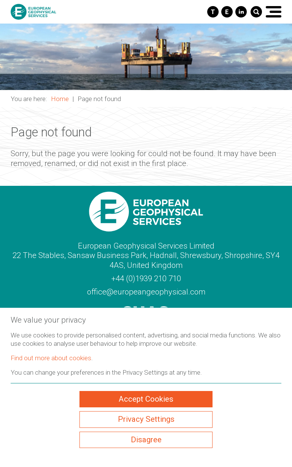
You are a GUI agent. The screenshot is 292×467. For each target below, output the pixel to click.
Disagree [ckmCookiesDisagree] (146, 439)
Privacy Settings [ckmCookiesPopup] (146, 419)
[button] (146, 57)
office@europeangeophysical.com (146, 291)
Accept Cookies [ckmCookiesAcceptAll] (146, 399)
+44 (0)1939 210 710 (146, 278)
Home (60, 99)
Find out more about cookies (51, 358)
